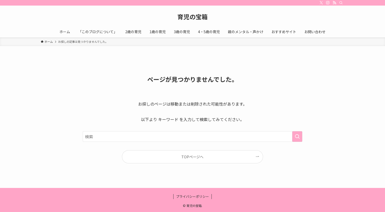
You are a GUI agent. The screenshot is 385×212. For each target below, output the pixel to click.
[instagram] (328, 3)
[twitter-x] (321, 3)
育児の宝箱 (192, 17)
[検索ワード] (192, 136)
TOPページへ (192, 156)
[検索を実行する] (297, 136)
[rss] (334, 3)
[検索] (341, 3)
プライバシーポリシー (192, 196)
